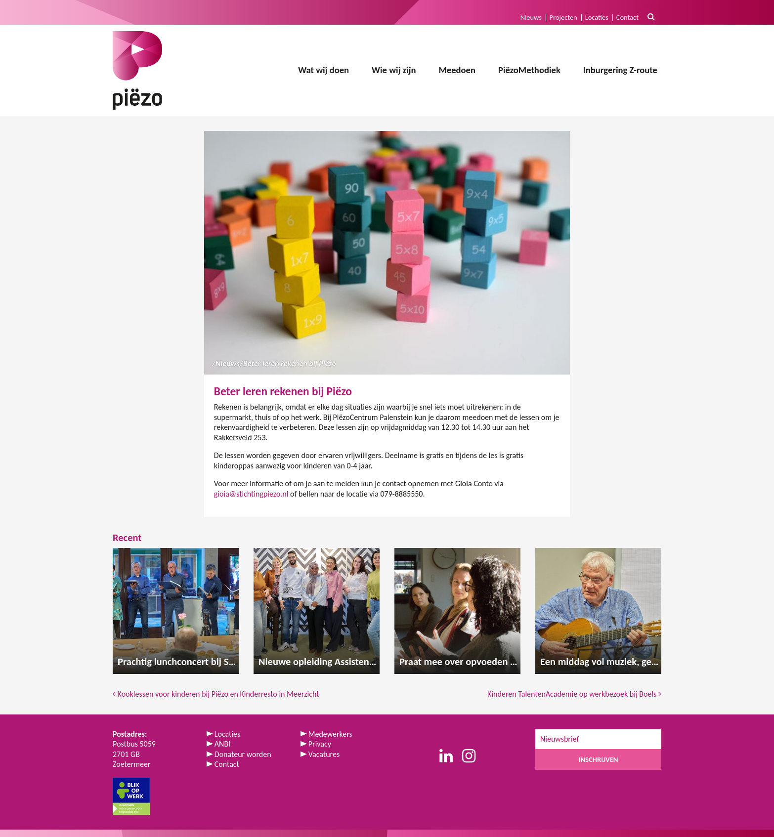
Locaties (596, 17)
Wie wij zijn (394, 70)
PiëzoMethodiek (529, 70)
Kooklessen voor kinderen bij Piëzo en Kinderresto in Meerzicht (216, 694)
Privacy (319, 744)
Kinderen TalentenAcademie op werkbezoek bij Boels (574, 694)
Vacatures (324, 754)
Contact (627, 17)
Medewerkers (330, 734)
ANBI (222, 744)
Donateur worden (243, 754)
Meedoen (456, 70)
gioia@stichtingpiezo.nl (251, 494)
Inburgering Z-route (620, 70)
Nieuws (531, 17)
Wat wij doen (323, 70)
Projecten (563, 17)
